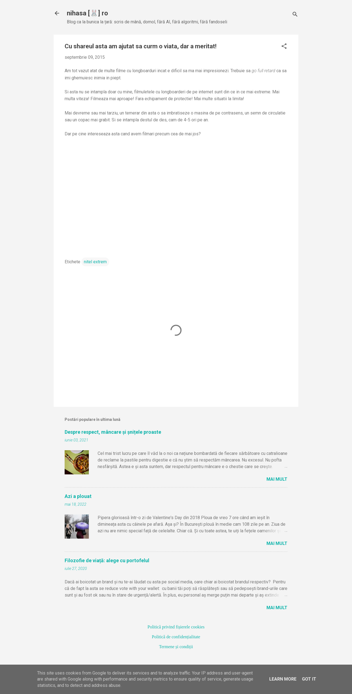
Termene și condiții (176, 646)
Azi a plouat (78, 496)
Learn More (282, 679)
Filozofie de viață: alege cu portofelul (107, 560)
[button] (284, 47)
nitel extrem (95, 261)
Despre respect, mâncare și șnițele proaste (113, 432)
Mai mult (276, 479)
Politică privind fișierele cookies (176, 627)
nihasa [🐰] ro (87, 13)
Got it (309, 679)
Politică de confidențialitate (176, 636)
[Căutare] (295, 15)
